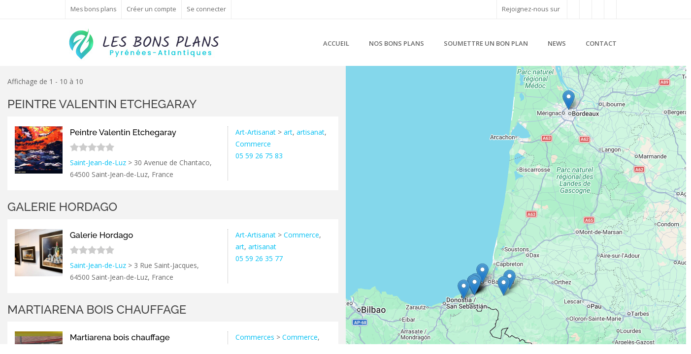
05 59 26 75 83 (259, 155)
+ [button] (359, 79)
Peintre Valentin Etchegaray (102, 104)
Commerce (253, 143)
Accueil (336, 43)
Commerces (254, 337)
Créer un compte (153, 9)
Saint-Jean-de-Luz (98, 162)
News (557, 43)
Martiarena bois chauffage (96, 309)
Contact (601, 43)
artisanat (310, 132)
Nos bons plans (396, 43)
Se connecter (208, 9)
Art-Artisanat (255, 132)
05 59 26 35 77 (259, 258)
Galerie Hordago (62, 207)
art (288, 132)
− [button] (359, 94)
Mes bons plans (94, 9)
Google (675, 340)
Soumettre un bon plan (486, 43)
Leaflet (624, 340)
